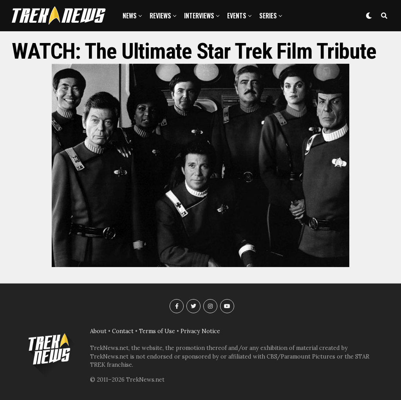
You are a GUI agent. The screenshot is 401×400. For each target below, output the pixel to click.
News (130, 15)
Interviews (199, 15)
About (98, 331)
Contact (123, 331)
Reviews (160, 15)
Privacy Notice (200, 331)
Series (268, 15)
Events (236, 15)
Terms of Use (157, 331)
